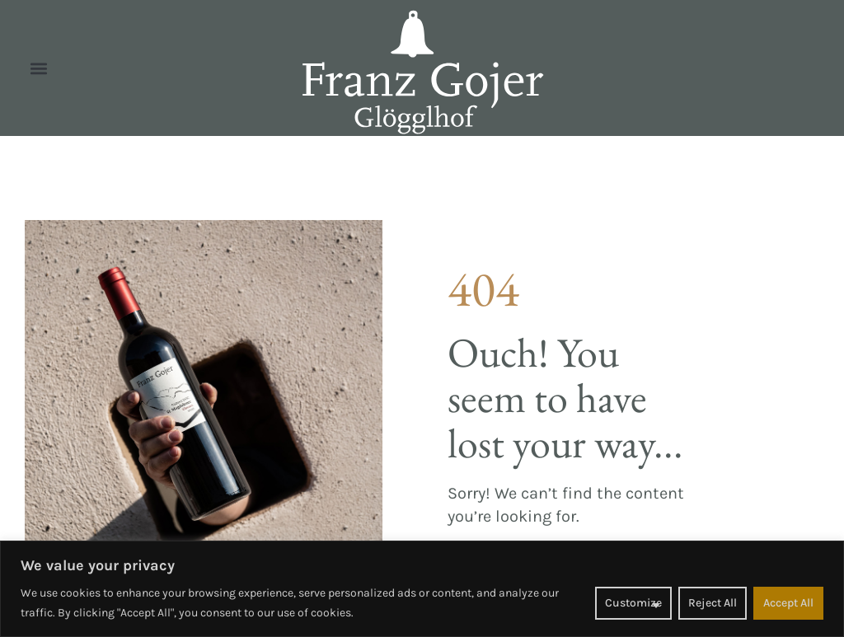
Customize (633, 603)
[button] (38, 68)
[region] (422, 589)
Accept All (788, 603)
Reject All (712, 603)
